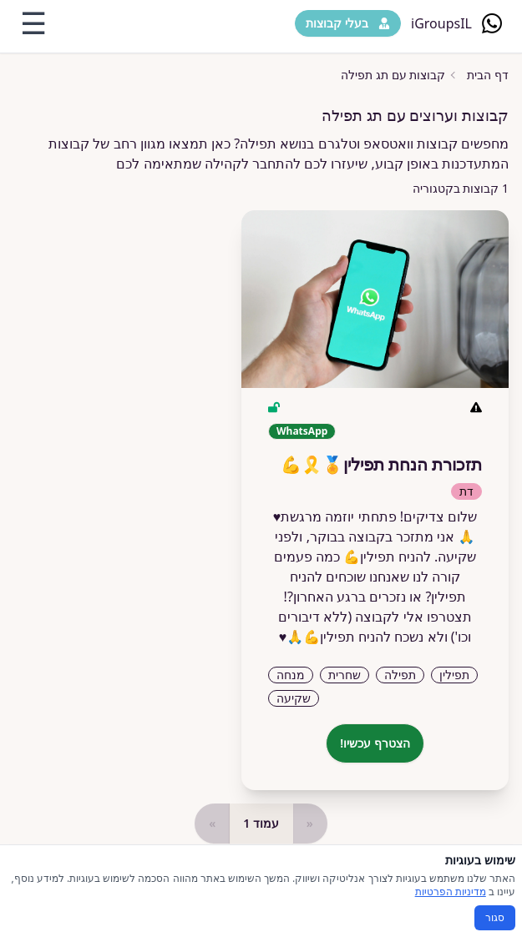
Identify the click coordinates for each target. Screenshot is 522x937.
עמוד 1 (261, 823)
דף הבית (488, 75)
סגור (494, 917)
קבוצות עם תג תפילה (393, 75)
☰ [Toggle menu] (33, 23)
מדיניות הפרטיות (450, 891)
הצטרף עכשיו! (375, 743)
